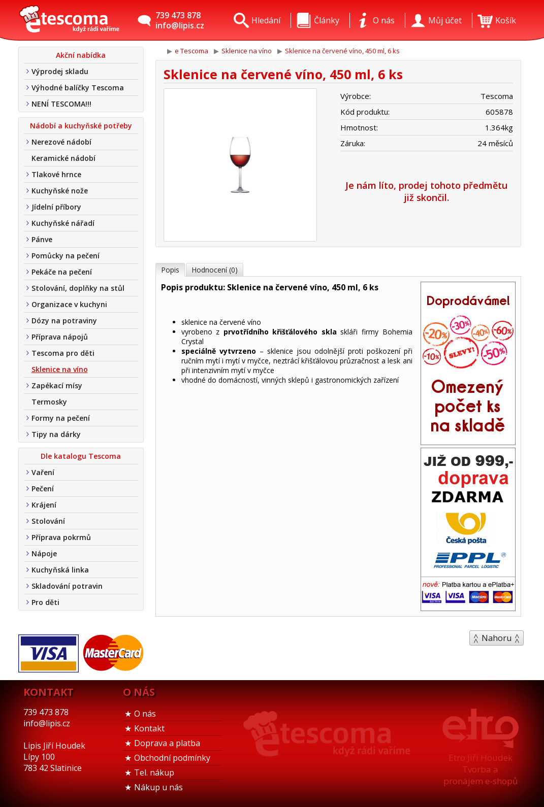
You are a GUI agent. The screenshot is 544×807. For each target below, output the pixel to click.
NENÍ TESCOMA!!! (61, 104)
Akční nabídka (81, 55)
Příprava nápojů (59, 337)
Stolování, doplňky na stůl (77, 288)
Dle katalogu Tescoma (81, 456)
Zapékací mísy (56, 385)
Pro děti (45, 602)
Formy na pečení (60, 418)
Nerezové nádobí (61, 142)
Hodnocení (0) (214, 270)
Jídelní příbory (56, 207)
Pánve (41, 239)
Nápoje (44, 553)
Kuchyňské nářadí (62, 223)
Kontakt (149, 728)
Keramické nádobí (63, 158)
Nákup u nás (158, 787)
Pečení (42, 488)
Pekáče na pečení (61, 272)
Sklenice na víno (59, 369)
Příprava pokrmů (61, 537)
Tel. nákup (154, 772)
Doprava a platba (167, 743)
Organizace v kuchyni (69, 304)
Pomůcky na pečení (65, 255)
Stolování (48, 521)
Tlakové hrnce (56, 174)
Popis (170, 270)
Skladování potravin (67, 586)
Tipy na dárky (56, 434)
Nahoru (496, 638)
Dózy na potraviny (64, 320)
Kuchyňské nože (59, 190)
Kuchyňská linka (60, 570)
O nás (145, 713)
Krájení (43, 505)
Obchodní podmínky (172, 757)
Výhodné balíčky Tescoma (77, 87)
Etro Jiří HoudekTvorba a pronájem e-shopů (480, 769)
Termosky (49, 402)
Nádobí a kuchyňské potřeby (81, 125)
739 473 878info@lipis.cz (179, 20)
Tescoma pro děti (62, 353)
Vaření (42, 472)
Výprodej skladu (59, 71)
